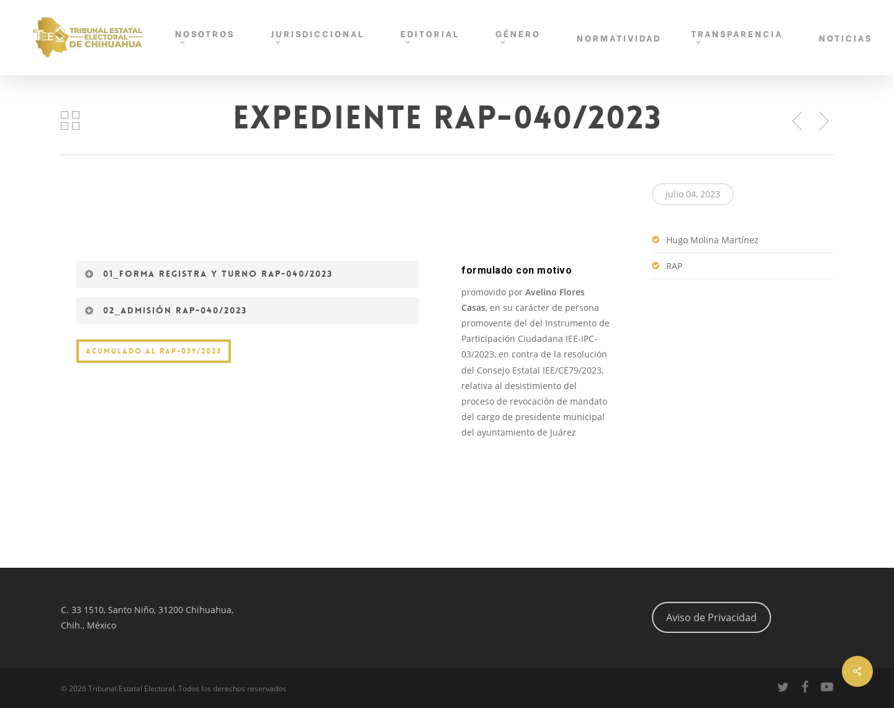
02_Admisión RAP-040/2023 (166, 310)
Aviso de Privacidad (711, 617)
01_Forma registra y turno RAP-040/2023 (208, 273)
